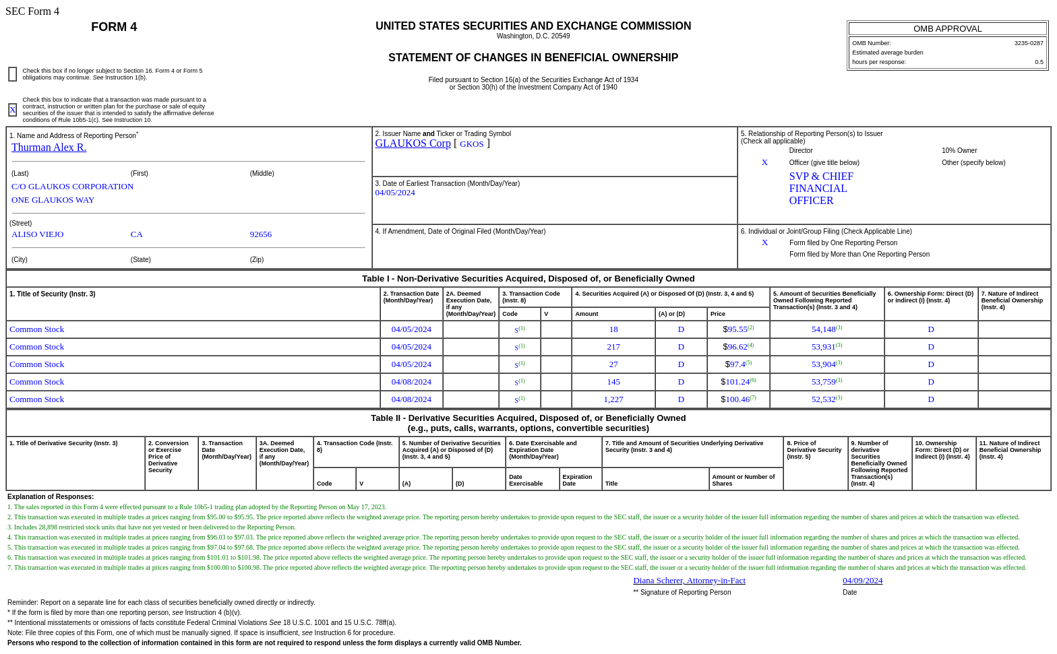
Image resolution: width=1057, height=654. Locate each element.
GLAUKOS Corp (413, 143)
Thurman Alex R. (49, 147)
